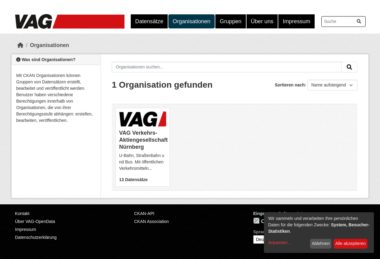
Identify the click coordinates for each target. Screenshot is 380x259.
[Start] (20, 45)
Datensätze (149, 21)
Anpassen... (279, 242)
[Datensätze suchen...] (343, 21)
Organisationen (191, 21)
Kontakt (22, 213)
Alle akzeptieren (350, 243)
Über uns (262, 21)
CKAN (263, 220)
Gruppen (231, 21)
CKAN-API (144, 213)
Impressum (296, 21)
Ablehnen (321, 243)
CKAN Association (151, 221)
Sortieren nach (290, 84)
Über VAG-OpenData (35, 221)
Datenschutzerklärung (36, 237)
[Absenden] (359, 21)
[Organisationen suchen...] (227, 67)
